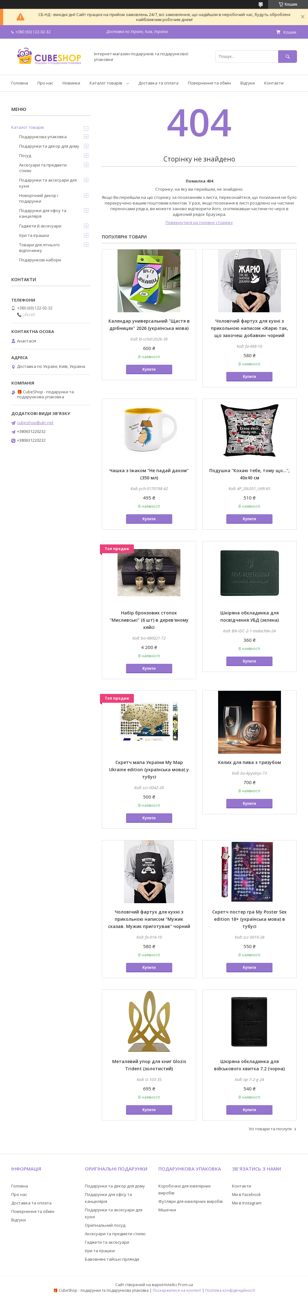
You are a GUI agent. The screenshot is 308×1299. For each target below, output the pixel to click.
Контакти (273, 83)
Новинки (71, 83)
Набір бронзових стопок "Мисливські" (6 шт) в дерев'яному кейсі (149, 620)
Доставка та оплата (158, 83)
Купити (149, 369)
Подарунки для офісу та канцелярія (42, 213)
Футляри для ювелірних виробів (190, 1201)
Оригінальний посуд (105, 1225)
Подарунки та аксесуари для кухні (48, 182)
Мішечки (167, 1210)
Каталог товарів (106, 83)
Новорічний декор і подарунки (38, 198)
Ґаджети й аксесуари (40, 226)
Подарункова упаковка (43, 136)
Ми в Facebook (246, 1194)
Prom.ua (185, 1284)
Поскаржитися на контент (177, 1290)
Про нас (45, 83)
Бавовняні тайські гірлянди (112, 1259)
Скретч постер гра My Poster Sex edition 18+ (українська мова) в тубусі (249, 919)
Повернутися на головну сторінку (199, 222)
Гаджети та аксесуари (107, 1242)
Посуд (25, 155)
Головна (19, 83)
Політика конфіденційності (230, 1290)
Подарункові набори (40, 260)
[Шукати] (287, 56)
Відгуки (247, 83)
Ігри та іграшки (34, 235)
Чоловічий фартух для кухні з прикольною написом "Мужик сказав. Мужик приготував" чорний (149, 919)
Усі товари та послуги (270, 1129)
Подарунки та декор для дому (49, 146)
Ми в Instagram (246, 1203)
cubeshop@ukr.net (35, 422)
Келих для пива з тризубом (249, 762)
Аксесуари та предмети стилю (43, 167)
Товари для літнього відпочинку (39, 247)
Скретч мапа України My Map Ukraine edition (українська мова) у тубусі (149, 769)
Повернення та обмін (209, 83)
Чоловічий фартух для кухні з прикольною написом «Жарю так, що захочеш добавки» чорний (249, 328)
